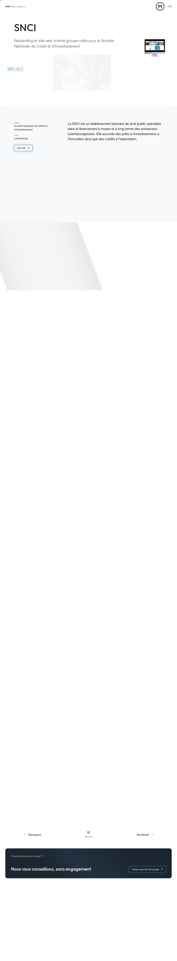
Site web (21, 148)
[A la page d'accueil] (160, 6)
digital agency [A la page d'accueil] (15, 6)
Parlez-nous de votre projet (145, 869)
